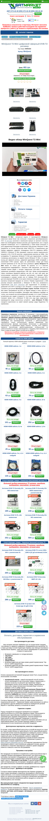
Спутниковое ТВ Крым (15, 810)
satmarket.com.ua (36, 818)
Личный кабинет (6, 1)
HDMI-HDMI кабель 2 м (12, 373)
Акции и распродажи (17, 16)
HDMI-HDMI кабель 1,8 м (36, 426)
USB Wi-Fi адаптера (17, 284)
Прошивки (31, 234)
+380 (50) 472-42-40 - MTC (32, 812)
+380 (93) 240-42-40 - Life (31, 813)
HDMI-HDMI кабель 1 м (12, 346)
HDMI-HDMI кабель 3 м (36, 373)
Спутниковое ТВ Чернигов (16, 808)
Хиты (29, 16)
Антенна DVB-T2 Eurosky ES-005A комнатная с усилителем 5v (36, 490)
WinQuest (27, 51)
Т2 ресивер (8, 241)
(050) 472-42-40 (25, 11)
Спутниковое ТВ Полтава (15, 807)
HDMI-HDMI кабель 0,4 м (13, 426)
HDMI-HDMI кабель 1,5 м (36, 346)
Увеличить (16, 94)
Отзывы (37, 234)
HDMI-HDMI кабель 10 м (36, 399)
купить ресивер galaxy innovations (12, 798)
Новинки (36, 16)
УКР (36, 20)
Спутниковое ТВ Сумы (15, 812)
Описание (12, 234)
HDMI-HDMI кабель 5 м (12, 399)
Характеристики (21, 234)
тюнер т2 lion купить (22, 796)
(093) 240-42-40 (37, 11)
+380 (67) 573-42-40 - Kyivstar (32, 810)
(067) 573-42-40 (12, 11)
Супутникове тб (13, 813)
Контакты (45, 1)
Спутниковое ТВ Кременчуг (16, 811)
